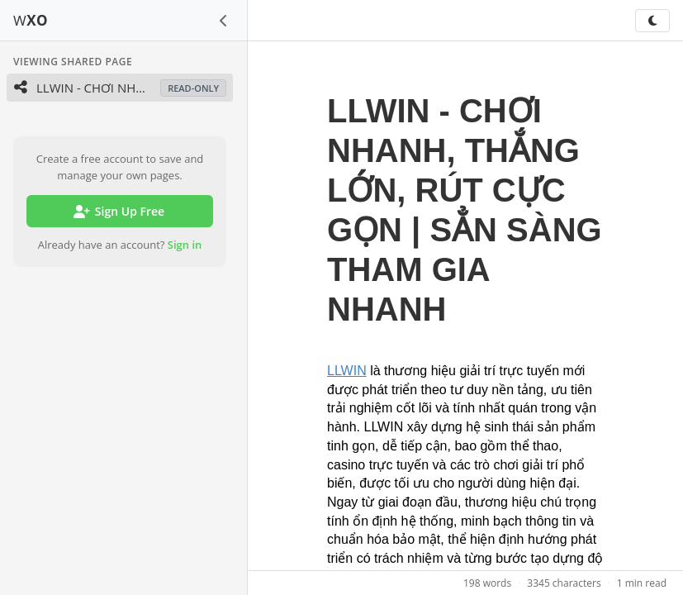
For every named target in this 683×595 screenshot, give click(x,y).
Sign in (185, 244)
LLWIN (347, 371)
